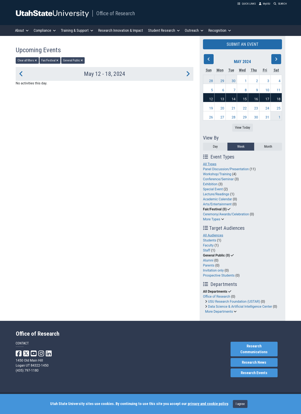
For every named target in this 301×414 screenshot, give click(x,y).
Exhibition (210, 184)
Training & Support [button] (77, 30)
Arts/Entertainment (217, 204)
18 (279, 99)
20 (222, 108)
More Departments (219, 312)
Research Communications (254, 349)
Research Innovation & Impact (120, 30)
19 (211, 108)
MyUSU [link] (264, 3)
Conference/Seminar (218, 179)
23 (256, 108)
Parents (208, 265)
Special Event (213, 189)
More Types (211, 219)
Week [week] (241, 147)
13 (222, 99)
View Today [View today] (242, 128)
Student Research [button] (164, 30)
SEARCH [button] (280, 3)
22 (245, 108)
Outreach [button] (194, 30)
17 (267, 99)
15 (245, 99)
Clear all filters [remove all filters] (27, 60)
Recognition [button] (219, 30)
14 (233, 99)
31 (267, 117)
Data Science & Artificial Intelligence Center (240, 307)
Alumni (208, 260)
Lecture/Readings (216, 194)
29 (222, 81)
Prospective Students (219, 275)
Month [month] (268, 147)
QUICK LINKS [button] (246, 3)
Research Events (254, 373)
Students (209, 240)
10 (267, 90)
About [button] (22, 30)
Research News (254, 362)
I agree (240, 404)
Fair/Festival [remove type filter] (50, 60)
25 (279, 108)
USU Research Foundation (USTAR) (234, 302)
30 (233, 81)
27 (222, 117)
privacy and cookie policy (208, 403)
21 (233, 108)
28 (211, 81)
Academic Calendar (217, 199)
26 (211, 117)
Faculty (208, 245)
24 (267, 108)
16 (256, 99)
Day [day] (215, 147)
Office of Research (115, 13)
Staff (206, 250)
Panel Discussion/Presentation (226, 169)
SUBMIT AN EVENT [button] (242, 44)
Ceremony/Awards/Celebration (226, 214)
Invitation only (213, 270)
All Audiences (213, 235)
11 (279, 90)
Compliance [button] (45, 30)
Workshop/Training (217, 174)
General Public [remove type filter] (73, 60)
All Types (209, 164)
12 (211, 99)
